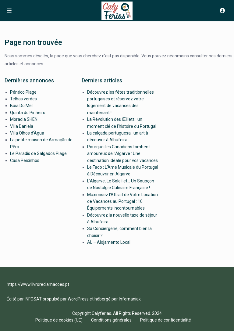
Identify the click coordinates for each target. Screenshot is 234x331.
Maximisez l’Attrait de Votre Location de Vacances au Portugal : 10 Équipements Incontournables (122, 201)
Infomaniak (130, 299)
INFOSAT (33, 299)
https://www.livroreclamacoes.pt (38, 284)
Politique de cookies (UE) (59, 320)
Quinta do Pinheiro (27, 112)
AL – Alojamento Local (108, 242)
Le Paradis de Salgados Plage (38, 153)
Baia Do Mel (21, 105)
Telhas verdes (23, 98)
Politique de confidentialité (165, 320)
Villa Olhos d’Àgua (27, 133)
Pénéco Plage (23, 92)
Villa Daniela (21, 126)
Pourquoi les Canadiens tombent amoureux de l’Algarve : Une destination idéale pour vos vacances (122, 153)
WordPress (78, 299)
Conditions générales (111, 320)
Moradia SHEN (23, 119)
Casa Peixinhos (24, 160)
